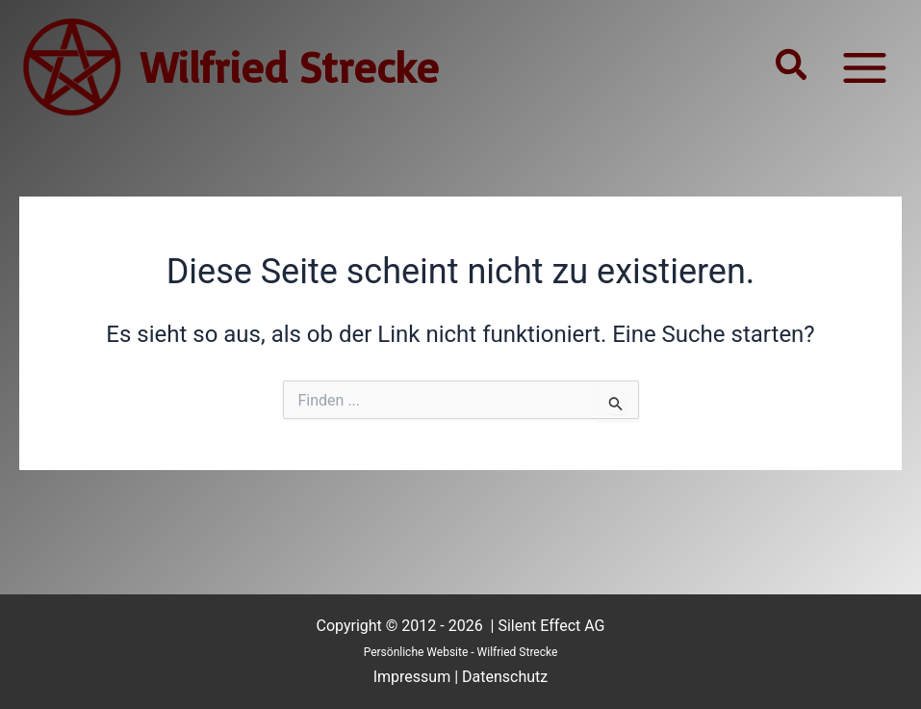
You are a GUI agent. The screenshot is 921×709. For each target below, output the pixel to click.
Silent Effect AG (551, 626)
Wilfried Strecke (290, 66)
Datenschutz (505, 677)
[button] (792, 67)
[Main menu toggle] (865, 67)
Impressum (412, 677)
